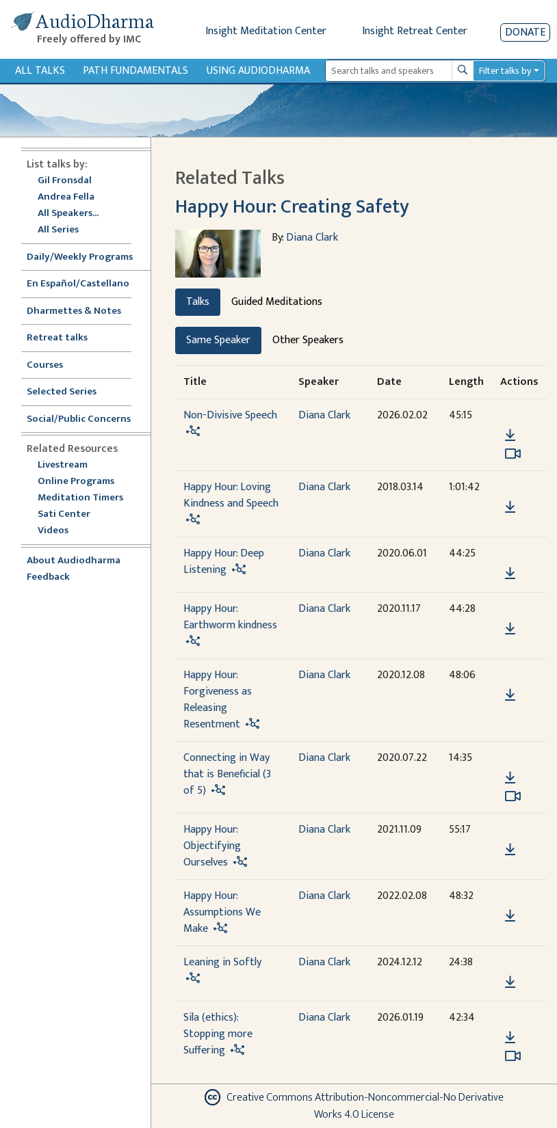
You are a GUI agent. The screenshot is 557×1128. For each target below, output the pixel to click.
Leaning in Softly (222, 962)
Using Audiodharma (258, 71)
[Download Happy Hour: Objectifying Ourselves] (510, 850)
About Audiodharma (73, 561)
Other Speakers (308, 340)
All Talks (40, 71)
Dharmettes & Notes (74, 311)
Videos (60, 531)
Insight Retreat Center (414, 31)
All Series (58, 230)
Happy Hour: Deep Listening (223, 561)
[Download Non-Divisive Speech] (510, 435)
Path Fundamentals (135, 71)
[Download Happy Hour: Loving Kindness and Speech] (510, 507)
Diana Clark (312, 237)
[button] (509, 416)
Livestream (63, 465)
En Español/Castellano (78, 284)
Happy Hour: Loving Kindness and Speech (230, 495)
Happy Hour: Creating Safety (292, 207)
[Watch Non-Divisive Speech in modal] (513, 454)
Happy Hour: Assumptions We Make (222, 912)
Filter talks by (505, 71)
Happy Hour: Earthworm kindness (230, 617)
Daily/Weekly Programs (87, 257)
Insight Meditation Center (265, 31)
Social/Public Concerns (79, 419)
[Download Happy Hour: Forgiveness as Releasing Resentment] (510, 695)
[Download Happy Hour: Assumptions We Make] (510, 916)
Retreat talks (57, 338)
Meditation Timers (80, 498)
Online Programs (76, 481)
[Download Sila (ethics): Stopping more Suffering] (510, 1038)
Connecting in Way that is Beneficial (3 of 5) (227, 774)
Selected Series (70, 392)
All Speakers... (68, 213)
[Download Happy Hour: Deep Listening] (510, 573)
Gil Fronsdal (65, 181)
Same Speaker (218, 340)
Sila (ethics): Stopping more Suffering (217, 1034)
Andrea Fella (66, 197)
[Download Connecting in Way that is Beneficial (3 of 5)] (510, 778)
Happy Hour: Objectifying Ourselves (212, 846)
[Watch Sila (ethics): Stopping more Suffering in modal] (513, 1056)
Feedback (48, 577)
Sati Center (64, 514)
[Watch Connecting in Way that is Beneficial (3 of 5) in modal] (513, 796)
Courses (45, 365)
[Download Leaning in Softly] (510, 982)
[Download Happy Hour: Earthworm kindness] (510, 629)
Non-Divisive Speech (230, 415)
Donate (525, 32)
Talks (197, 302)
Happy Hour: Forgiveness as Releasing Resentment (217, 700)
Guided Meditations (276, 302)
